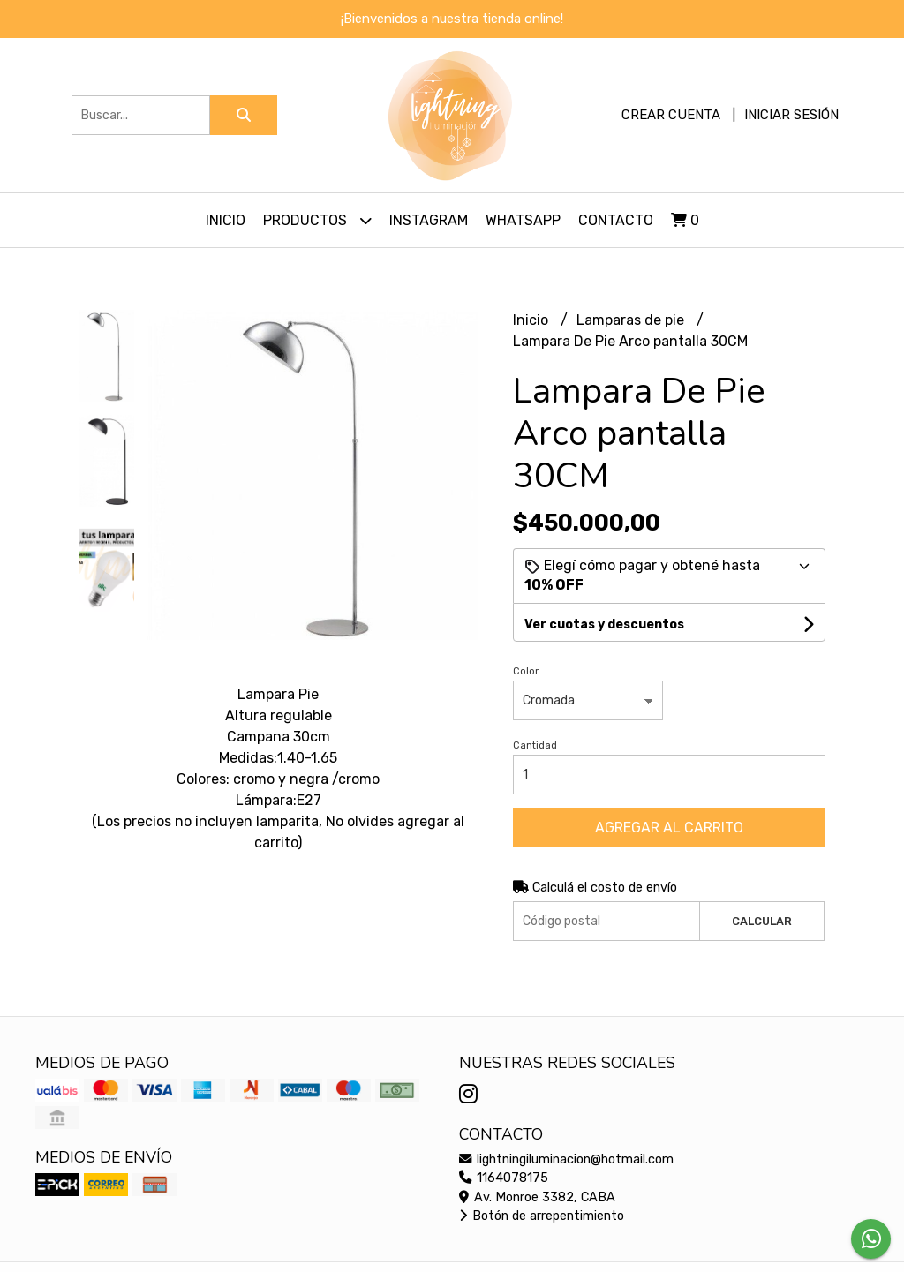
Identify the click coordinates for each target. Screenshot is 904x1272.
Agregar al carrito (669, 827)
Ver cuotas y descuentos (604, 624)
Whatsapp (523, 220)
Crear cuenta (671, 115)
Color (526, 671)
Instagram (428, 220)
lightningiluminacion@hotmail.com (566, 1159)
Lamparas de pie (632, 320)
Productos (317, 220)
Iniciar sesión (791, 115)
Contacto (615, 220)
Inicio (225, 220)
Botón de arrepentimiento (541, 1215)
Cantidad (535, 745)
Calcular (762, 921)
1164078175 (503, 1177)
